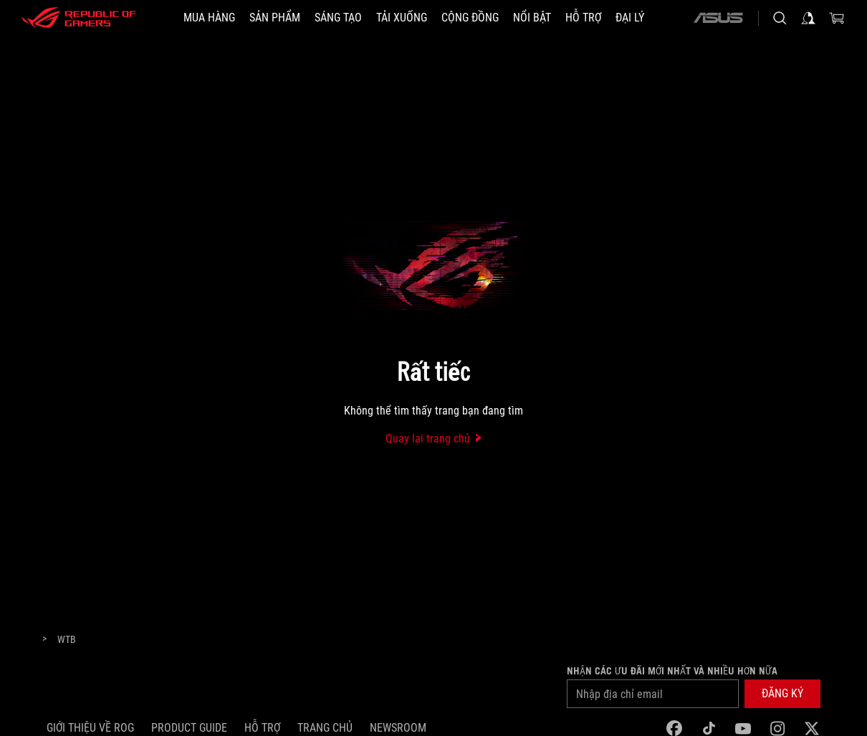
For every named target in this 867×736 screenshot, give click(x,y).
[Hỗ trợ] (583, 18)
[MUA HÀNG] (209, 18)
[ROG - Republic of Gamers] (78, 18)
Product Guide (189, 728)
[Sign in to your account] (808, 18)
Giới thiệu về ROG (90, 728)
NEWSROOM (398, 728)
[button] (274, 18)
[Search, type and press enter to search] (779, 18)
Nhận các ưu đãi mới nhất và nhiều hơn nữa (672, 671)
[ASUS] (718, 18)
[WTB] (66, 640)
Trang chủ (325, 728)
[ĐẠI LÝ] (629, 18)
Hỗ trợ (262, 728)
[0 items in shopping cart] (837, 18)
